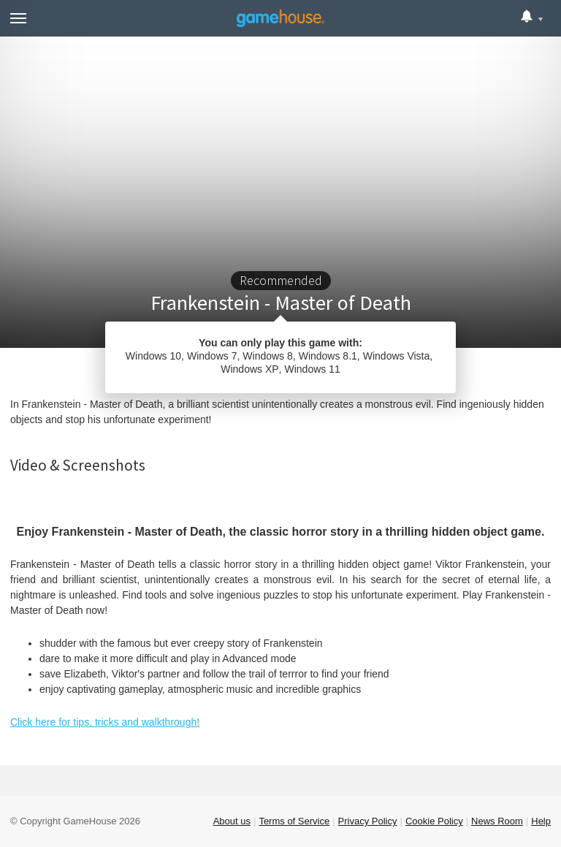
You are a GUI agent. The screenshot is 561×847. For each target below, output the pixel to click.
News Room (497, 821)
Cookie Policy (434, 821)
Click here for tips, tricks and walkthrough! (104, 722)
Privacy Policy (367, 821)
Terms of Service (294, 821)
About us (232, 821)
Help (541, 821)
